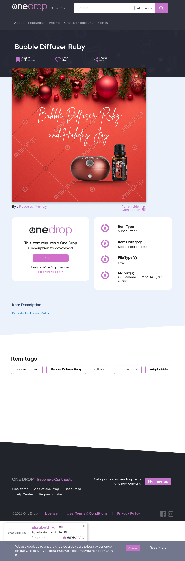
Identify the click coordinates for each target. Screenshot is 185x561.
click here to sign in (50, 272)
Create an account (78, 23)
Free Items (20, 489)
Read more (158, 547)
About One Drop (46, 489)
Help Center (24, 494)
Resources (36, 23)
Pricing (54, 23)
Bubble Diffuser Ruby (30, 313)
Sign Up (51, 258)
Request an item (51, 494)
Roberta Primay (33, 207)
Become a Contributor (55, 479)
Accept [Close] (133, 548)
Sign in (103, 23)
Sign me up (158, 481)
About (19, 23)
